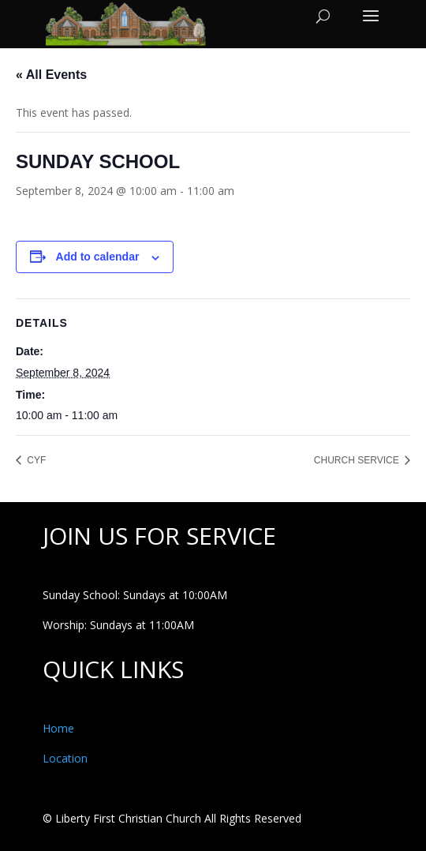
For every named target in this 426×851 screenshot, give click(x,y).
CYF (35, 460)
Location (65, 758)
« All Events (51, 74)
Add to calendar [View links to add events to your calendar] (98, 256)
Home (58, 728)
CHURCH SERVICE (358, 460)
